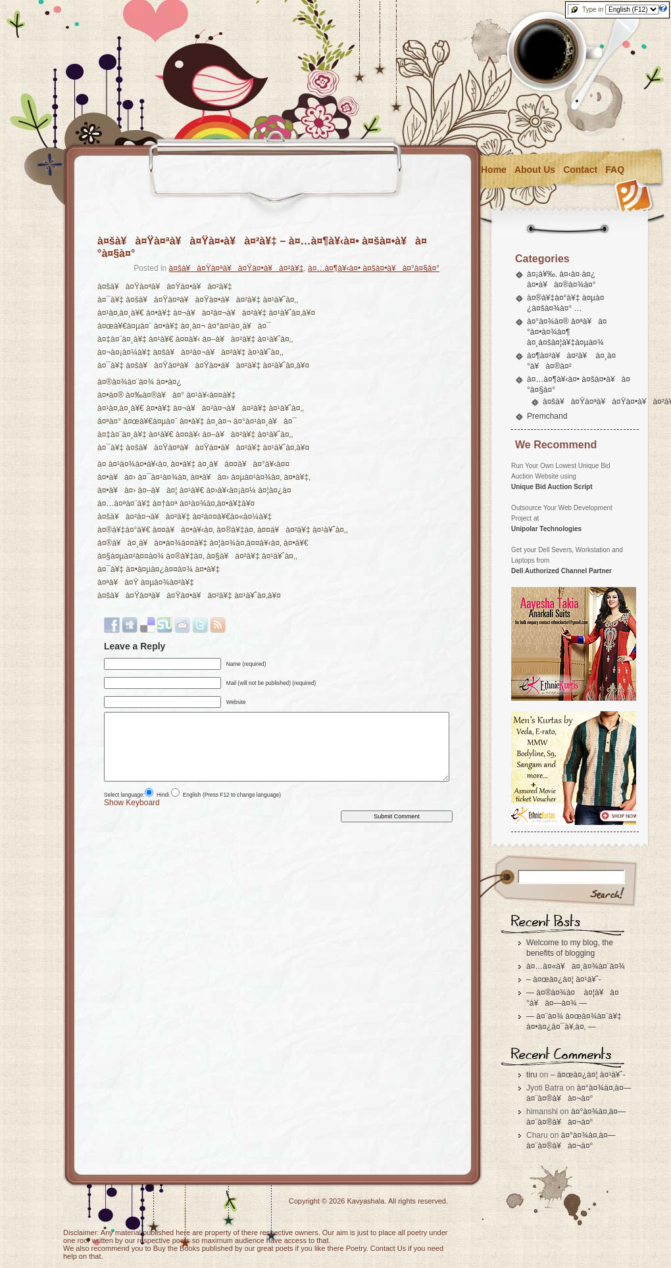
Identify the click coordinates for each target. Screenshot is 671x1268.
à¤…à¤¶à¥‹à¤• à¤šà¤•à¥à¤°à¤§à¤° (373, 268)
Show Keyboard (132, 802)
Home (494, 169)
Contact (580, 169)
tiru (531, 1074)
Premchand (547, 416)
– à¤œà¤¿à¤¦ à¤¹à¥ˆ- (563, 979)
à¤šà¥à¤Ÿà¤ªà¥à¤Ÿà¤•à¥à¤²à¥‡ (236, 268)
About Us (534, 169)
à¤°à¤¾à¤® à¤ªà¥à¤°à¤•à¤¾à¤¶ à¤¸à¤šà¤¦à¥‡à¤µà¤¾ (567, 332)
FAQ (614, 169)
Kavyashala (366, 1201)
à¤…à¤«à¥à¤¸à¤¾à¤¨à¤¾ (575, 966)
